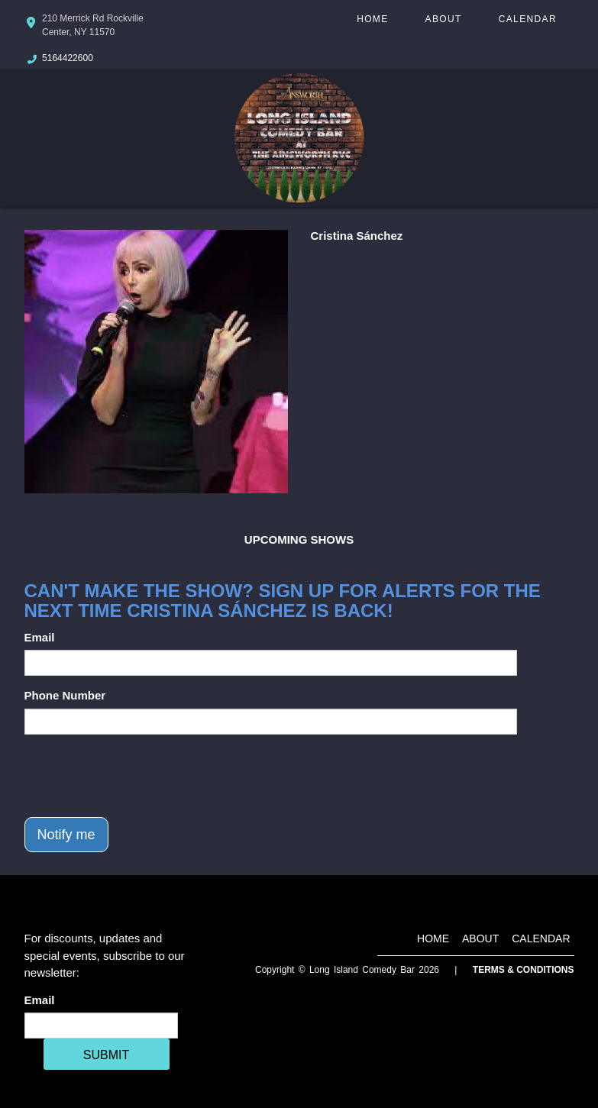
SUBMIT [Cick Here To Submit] (106, 1054)
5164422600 (67, 58)
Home (372, 19)
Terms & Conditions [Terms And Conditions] (523, 969)
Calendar (528, 19)
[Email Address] (101, 1026)
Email (39, 637)
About (443, 19)
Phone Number (65, 695)
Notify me (66, 834)
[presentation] (140, 776)
